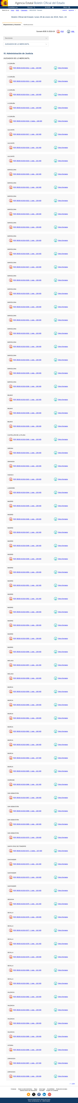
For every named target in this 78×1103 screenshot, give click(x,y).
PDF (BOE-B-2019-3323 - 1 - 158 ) (27, 214)
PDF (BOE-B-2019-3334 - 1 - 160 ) (27, 360)
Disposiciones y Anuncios (12, 24)
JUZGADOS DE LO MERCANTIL (17, 44)
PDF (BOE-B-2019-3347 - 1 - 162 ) (27, 532)
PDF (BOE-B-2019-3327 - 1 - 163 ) (27, 267)
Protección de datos (61, 1089)
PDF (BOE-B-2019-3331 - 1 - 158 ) (27, 320)
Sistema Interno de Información (28, 1090)
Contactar (13, 1089)
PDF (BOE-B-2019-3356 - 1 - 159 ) (27, 652)
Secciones (9, 38)
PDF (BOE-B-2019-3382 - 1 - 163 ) (27, 997)
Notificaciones (28, 24)
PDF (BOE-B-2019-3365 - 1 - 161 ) (27, 771)
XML (73, 31)
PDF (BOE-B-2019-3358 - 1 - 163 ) (27, 678)
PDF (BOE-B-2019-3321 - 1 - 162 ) (27, 187)
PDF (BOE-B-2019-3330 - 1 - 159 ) (27, 307)
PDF (62, 31)
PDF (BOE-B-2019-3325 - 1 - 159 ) (27, 240)
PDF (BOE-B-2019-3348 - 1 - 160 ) (27, 545)
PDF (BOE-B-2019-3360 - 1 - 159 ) (27, 705)
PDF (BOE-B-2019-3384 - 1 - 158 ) (27, 1023)
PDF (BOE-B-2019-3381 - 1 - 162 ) (27, 983)
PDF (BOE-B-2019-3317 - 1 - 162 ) (27, 134)
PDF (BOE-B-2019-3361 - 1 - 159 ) (27, 718)
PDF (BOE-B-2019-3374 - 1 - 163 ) (27, 890)
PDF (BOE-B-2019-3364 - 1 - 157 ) (27, 758)
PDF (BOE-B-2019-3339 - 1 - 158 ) (27, 426)
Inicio (12, 10)
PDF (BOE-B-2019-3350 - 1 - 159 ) (27, 572)
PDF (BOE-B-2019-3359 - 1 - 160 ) (27, 691)
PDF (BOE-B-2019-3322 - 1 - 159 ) (27, 200)
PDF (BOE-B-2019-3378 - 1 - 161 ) (27, 943)
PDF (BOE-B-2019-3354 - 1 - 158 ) (27, 625)
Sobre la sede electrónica (25, 1089)
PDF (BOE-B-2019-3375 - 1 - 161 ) (27, 904)
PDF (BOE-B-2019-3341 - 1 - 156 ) (27, 453)
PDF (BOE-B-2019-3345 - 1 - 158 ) (27, 506)
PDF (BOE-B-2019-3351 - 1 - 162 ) (27, 585)
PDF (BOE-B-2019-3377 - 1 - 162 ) (27, 930)
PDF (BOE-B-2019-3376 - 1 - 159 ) (27, 917)
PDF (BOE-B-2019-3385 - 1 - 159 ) (27, 1036)
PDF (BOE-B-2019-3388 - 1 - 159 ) (27, 1076)
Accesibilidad (50, 1089)
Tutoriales (41, 1090)
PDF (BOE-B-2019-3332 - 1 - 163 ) (27, 333)
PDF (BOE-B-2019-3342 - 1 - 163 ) (27, 466)
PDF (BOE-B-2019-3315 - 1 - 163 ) (27, 108)
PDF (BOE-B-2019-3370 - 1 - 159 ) (27, 837)
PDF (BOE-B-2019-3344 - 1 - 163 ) (27, 492)
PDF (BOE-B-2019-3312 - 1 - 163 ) (27, 68)
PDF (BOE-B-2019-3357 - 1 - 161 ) (27, 665)
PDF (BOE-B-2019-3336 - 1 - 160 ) (27, 386)
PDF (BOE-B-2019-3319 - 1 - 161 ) (27, 161)
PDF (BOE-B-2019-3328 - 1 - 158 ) (27, 280)
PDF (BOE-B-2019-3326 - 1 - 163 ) (27, 253)
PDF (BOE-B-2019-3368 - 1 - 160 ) (27, 811)
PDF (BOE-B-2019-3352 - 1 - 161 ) (27, 598)
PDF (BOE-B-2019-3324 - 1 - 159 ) (27, 227)
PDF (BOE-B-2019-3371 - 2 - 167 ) (27, 851)
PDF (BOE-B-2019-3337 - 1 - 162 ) (27, 399)
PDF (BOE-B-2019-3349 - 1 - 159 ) (27, 559)
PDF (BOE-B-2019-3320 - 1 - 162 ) (27, 174)
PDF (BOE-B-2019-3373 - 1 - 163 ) (27, 877)
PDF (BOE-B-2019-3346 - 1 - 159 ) (27, 519)
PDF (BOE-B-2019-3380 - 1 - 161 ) (27, 970)
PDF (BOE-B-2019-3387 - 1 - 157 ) (27, 1063)
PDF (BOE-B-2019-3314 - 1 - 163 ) (27, 94)
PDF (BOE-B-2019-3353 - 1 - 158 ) (27, 612)
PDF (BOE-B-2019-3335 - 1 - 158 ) (27, 373)
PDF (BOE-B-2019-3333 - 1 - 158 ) (27, 346)
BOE (17, 10)
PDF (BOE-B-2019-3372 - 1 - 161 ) (27, 864)
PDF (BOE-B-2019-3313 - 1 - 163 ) (27, 81)
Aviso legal (42, 1089)
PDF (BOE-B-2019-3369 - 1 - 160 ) (27, 824)
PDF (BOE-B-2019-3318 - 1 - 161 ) (27, 147)
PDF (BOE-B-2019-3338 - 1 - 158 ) (27, 413)
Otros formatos (63, 68)
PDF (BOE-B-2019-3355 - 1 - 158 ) (27, 638)
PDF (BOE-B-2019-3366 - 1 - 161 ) (27, 784)
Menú (66, 7)
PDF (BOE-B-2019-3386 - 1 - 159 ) (27, 1050)
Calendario (24, 10)
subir (73, 1084)
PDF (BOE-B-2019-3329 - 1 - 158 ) (27, 293)
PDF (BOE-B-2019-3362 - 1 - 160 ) (27, 731)
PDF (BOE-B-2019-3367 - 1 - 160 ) (27, 797)
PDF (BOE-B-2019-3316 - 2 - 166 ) (27, 121)
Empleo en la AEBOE (52, 1090)
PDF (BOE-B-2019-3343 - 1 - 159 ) (27, 479)
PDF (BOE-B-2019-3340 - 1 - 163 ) (27, 439)
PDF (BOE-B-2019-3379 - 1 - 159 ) (27, 957)
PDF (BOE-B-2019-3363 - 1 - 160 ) (27, 744)
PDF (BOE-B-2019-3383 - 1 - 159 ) (27, 1010)
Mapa (35, 1089)
